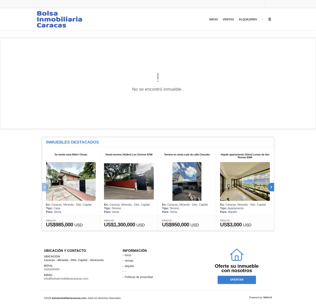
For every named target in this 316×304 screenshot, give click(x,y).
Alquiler (129, 266)
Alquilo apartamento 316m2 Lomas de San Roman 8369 (244, 156)
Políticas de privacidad (139, 277)
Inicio (213, 19)
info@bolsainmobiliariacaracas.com (66, 278)
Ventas (228, 19)
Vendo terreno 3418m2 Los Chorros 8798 (129, 154)
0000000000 (52, 269)
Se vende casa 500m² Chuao (70, 154)
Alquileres (248, 19)
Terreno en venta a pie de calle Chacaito (187, 154)
